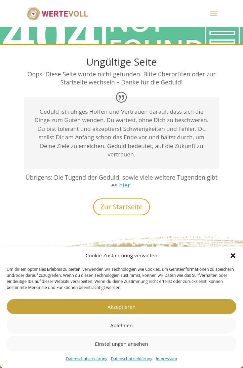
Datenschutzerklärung (87, 359)
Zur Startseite (121, 206)
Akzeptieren (121, 306)
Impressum (166, 359)
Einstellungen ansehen (121, 343)
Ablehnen (121, 325)
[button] (233, 255)
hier (124, 185)
